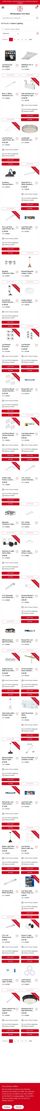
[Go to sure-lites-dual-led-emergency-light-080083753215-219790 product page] (29, 100)
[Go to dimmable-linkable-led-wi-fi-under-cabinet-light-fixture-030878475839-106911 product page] (29, 764)
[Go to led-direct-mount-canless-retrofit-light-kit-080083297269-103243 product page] (10, 440)
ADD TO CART (30, 115)
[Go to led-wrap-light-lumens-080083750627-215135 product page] (10, 941)
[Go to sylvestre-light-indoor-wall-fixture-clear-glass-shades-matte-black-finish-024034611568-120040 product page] (10, 557)
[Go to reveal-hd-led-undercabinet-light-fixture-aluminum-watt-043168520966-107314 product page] (29, 395)
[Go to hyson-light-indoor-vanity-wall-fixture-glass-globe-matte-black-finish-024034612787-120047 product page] (29, 941)
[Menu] (3, 7)
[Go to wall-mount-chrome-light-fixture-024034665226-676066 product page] (10, 675)
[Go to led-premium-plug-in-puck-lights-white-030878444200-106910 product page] (29, 978)
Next (30, 39)
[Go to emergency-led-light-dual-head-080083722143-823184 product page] (29, 719)
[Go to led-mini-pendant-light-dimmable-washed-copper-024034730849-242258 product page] (29, 270)
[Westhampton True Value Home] (20, 9)
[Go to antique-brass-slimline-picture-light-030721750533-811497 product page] (29, 675)
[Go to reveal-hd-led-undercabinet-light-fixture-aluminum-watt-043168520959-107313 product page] (10, 808)
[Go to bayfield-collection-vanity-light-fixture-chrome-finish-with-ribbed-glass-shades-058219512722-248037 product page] (10, 270)
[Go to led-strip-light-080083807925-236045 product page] (10, 100)
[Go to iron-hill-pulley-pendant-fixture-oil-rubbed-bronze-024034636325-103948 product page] (10, 306)
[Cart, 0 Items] (36, 8)
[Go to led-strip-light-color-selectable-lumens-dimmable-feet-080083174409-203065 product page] (10, 602)
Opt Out (18, 1107)
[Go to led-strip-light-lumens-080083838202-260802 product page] (10, 233)
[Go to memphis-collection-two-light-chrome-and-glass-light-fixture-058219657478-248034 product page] (10, 521)
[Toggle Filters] (38, 33)
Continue (7, 1107)
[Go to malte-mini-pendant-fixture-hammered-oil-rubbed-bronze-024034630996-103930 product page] (10, 853)
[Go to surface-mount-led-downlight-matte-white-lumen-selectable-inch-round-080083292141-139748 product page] (29, 306)
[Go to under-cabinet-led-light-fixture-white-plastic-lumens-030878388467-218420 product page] (10, 1015)
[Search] (37, 17)
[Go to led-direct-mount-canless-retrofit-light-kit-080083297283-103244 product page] (10, 395)
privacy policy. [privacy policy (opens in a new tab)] (19, 1096)
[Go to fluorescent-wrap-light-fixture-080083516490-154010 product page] (29, 521)
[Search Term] (20, 18)
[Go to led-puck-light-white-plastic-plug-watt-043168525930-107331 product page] (29, 233)
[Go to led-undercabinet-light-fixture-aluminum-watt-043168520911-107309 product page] (29, 440)
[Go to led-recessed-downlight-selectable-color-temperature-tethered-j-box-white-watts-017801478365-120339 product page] (10, 63)
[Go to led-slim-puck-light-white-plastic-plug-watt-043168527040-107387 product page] (10, 978)
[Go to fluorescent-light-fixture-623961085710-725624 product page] (10, 897)
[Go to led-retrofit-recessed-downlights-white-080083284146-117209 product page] (29, 351)
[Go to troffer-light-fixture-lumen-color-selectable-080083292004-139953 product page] (29, 557)
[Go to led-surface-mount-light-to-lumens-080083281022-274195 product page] (29, 853)
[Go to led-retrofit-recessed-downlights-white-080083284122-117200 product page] (10, 351)
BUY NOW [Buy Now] (30, 119)
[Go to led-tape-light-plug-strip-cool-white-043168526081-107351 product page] (29, 897)
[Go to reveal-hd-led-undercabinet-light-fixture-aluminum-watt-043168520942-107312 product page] (29, 638)
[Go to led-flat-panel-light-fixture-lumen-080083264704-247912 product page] (10, 144)
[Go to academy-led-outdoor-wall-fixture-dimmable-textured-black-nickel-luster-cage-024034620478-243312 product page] (10, 189)
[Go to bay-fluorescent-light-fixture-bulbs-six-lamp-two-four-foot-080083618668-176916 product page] (29, 63)
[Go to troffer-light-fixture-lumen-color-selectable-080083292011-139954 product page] (10, 484)
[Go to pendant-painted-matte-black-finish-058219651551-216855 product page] (10, 764)
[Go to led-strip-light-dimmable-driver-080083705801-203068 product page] (29, 189)
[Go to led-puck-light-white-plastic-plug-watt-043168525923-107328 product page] (29, 808)
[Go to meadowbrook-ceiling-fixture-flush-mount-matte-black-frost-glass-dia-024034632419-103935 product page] (29, 1015)
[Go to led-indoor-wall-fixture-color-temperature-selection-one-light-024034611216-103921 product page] (29, 602)
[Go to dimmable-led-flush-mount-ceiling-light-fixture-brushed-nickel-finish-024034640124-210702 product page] (29, 144)
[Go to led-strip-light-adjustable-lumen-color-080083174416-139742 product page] (29, 484)
